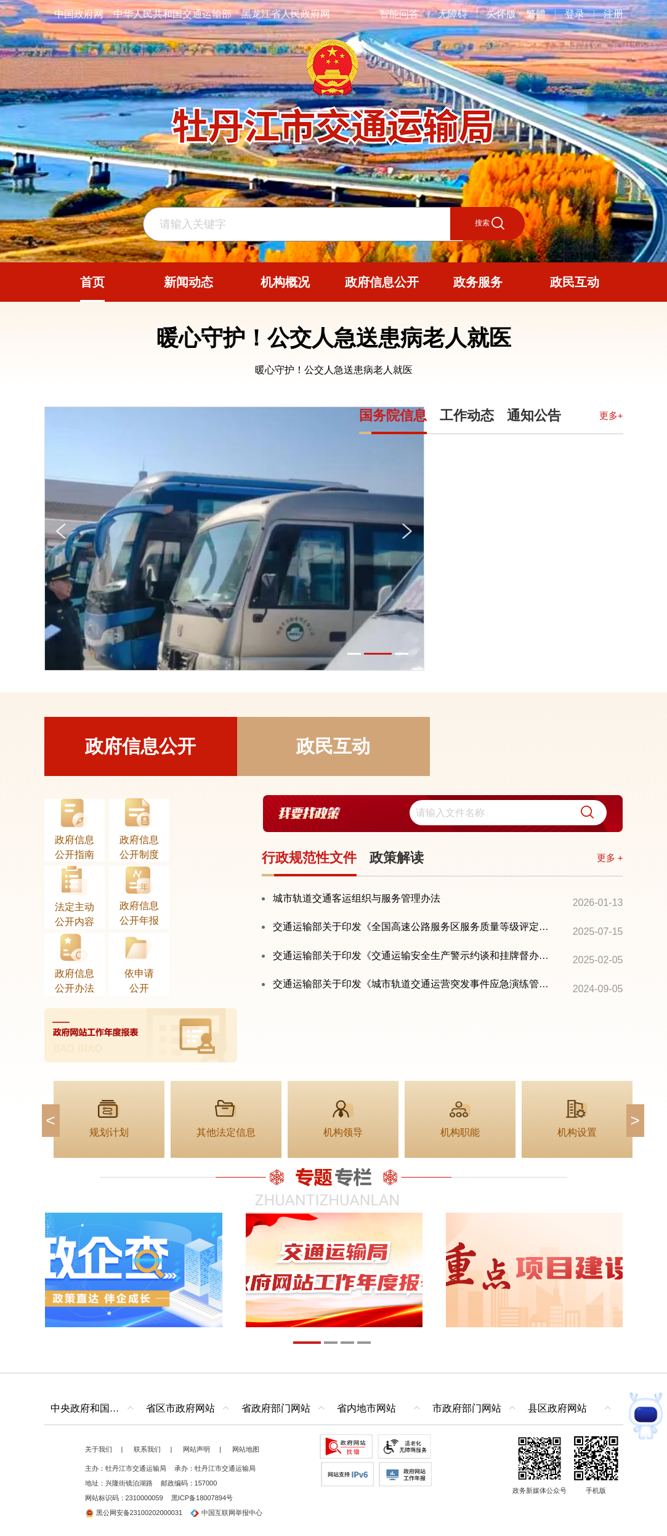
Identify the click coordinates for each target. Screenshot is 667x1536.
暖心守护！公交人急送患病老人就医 (333, 337)
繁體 (536, 14)
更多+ (611, 415)
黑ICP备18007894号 (202, 1498)
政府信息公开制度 (139, 847)
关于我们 (98, 1449)
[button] (574, 814)
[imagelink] (140, 1035)
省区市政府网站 (180, 1408)
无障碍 (452, 14)
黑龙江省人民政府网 (285, 14)
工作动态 (467, 415)
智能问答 (399, 14)
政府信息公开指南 (74, 847)
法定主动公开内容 (74, 914)
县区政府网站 (557, 1408)
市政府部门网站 (466, 1408)
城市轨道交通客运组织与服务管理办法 (356, 898)
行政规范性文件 (309, 857)
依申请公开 (139, 980)
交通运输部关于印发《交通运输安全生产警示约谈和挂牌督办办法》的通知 (415, 955)
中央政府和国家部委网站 (95, 1408)
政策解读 (397, 857)
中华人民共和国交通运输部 (172, 14)
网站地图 (245, 1449)
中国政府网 (78, 14)
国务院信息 (393, 415)
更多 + (610, 857)
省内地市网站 (366, 1408)
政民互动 (333, 746)
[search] (504, 814)
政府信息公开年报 (139, 913)
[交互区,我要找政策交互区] (442, 813)
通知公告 (534, 415)
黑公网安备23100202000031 (134, 1512)
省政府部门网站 (275, 1408)
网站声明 (196, 1449)
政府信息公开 (140, 746)
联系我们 (147, 1449)
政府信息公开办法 (74, 980)
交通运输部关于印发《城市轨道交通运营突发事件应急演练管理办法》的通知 (415, 984)
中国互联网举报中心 (226, 1512)
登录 (574, 14)
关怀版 (501, 14)
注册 (613, 14)
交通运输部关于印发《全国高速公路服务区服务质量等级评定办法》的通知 (415, 926)
